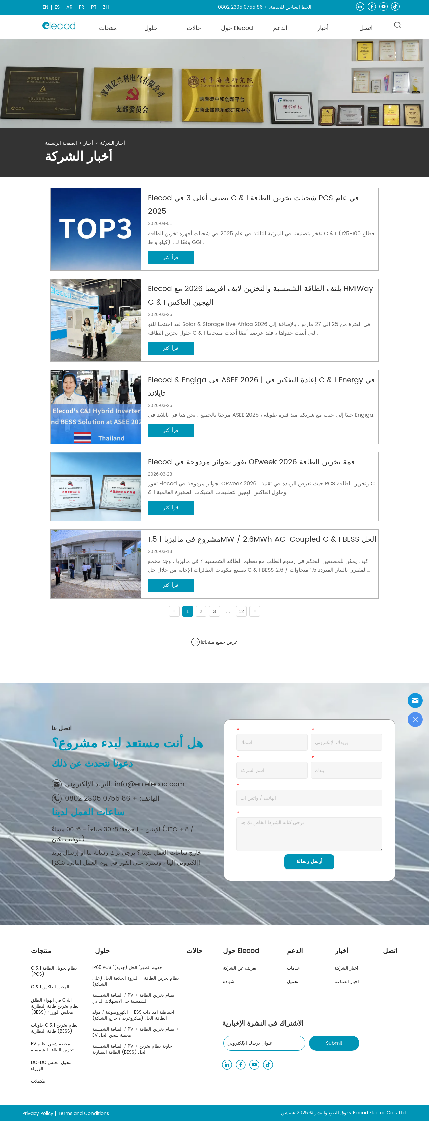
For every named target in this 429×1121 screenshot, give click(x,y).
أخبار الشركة (112, 143)
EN (45, 7)
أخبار (88, 143)
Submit (334, 1043)
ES (57, 7)
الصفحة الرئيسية (61, 143)
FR (81, 7)
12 (241, 611)
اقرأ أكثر (171, 257)
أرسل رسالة (309, 861)
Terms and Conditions (83, 1113)
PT (94, 7)
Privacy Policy (37, 1113)
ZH (106, 7)
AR (69, 7)
